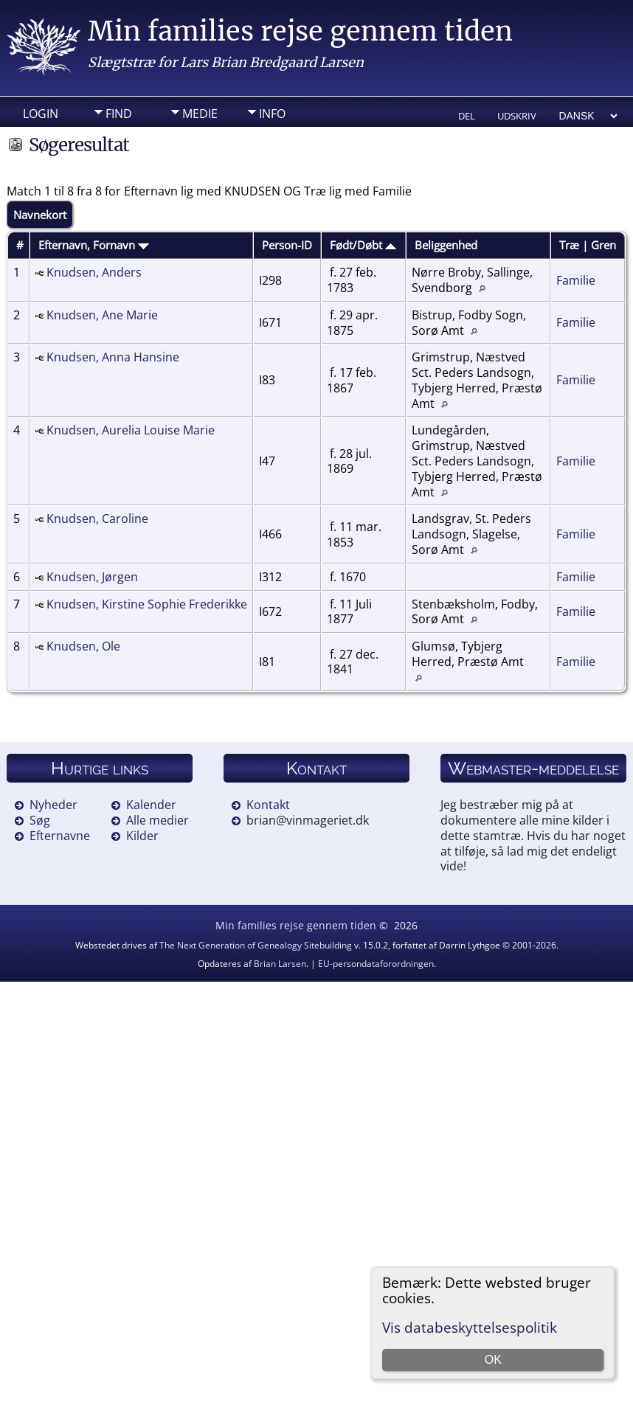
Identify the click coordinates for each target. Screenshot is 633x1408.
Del (466, 115)
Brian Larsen (280, 963)
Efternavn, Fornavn (93, 244)
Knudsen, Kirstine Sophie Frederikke (146, 604)
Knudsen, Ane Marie (102, 315)
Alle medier (157, 820)
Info (272, 113)
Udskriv (516, 115)
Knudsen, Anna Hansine (112, 357)
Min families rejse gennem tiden (300, 31)
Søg (40, 820)
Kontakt (268, 805)
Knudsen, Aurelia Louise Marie (130, 430)
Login (40, 113)
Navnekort (39, 214)
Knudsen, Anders (94, 272)
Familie (575, 280)
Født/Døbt (363, 244)
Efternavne (60, 836)
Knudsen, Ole (83, 646)
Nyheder (53, 805)
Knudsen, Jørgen (92, 577)
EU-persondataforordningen (376, 963)
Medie (200, 113)
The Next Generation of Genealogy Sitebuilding (255, 945)
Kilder (142, 836)
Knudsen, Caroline (97, 518)
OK (493, 1359)
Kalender (151, 805)
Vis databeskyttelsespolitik (469, 1327)
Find (119, 113)
